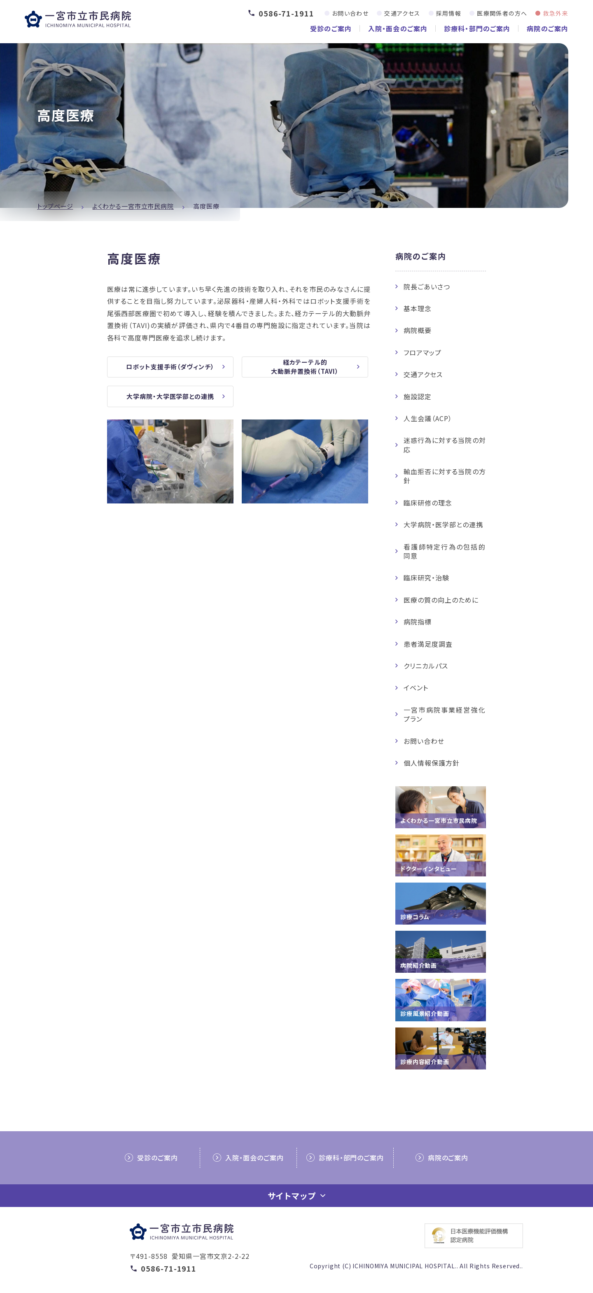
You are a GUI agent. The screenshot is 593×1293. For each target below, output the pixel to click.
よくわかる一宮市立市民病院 (133, 206)
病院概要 (418, 330)
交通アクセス (402, 13)
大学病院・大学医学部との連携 (170, 398)
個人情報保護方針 (432, 763)
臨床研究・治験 (426, 577)
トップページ (55, 206)
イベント (416, 687)
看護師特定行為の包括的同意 (445, 551)
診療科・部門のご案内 (477, 28)
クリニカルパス (426, 666)
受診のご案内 (331, 28)
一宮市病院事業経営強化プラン (445, 714)
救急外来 (555, 13)
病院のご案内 (547, 28)
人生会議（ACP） (428, 418)
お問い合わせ (350, 13)
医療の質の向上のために (441, 600)
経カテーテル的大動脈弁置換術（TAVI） (305, 368)
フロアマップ (422, 352)
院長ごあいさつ (427, 286)
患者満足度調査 (428, 644)
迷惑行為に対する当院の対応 (445, 444)
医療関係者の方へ (502, 13)
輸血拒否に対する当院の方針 (445, 475)
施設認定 (418, 396)
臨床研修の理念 (428, 503)
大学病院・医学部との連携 (443, 524)
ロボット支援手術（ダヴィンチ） (170, 367)
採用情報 (449, 13)
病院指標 (418, 622)
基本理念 (418, 308)
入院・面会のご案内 (397, 28)
